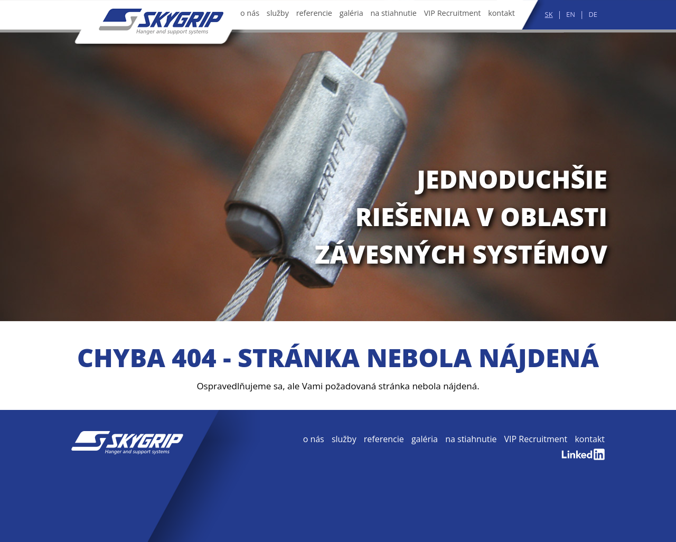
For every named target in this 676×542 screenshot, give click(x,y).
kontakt (501, 13)
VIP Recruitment (452, 13)
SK (549, 14)
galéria (351, 13)
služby (278, 13)
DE (592, 14)
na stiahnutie (393, 13)
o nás (249, 13)
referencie (314, 13)
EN (570, 14)
